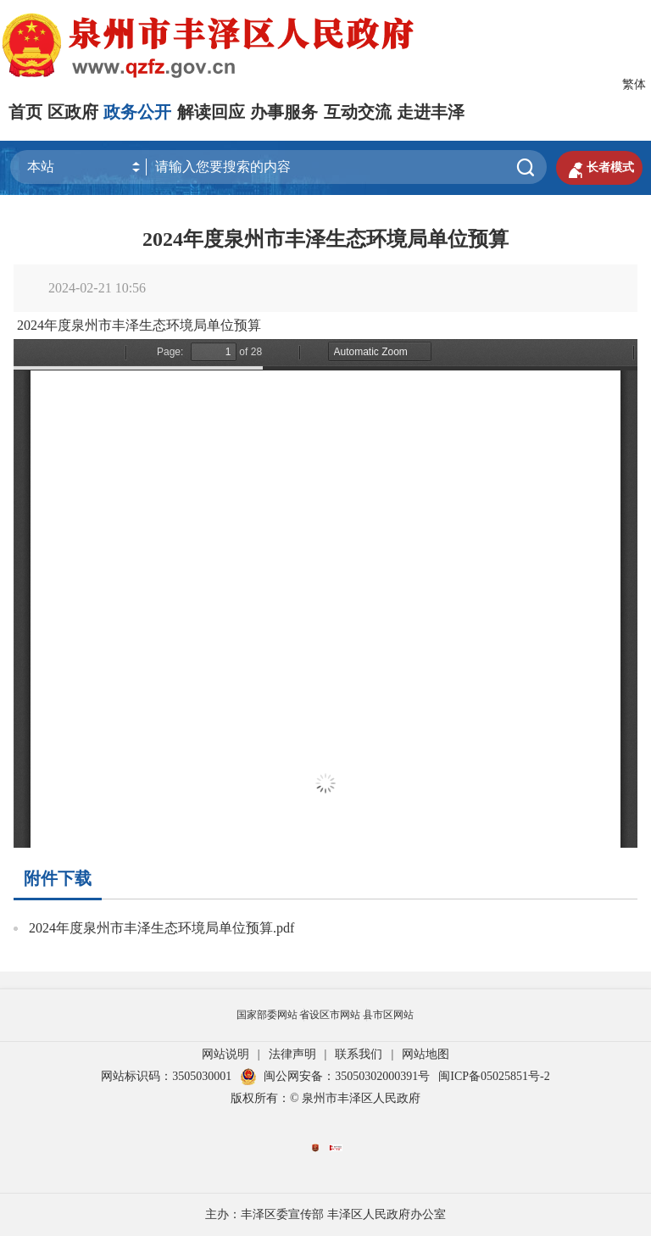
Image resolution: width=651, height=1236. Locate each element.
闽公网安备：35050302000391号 (335, 1076)
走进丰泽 (431, 112)
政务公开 (137, 112)
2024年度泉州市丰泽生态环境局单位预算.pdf (161, 928)
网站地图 (425, 1054)
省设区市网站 (329, 1015)
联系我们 (358, 1054)
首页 (25, 112)
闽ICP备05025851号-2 (493, 1076)
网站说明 (225, 1054)
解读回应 (211, 112)
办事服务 (284, 112)
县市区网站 (388, 1015)
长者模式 (599, 168)
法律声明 (292, 1054)
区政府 (72, 112)
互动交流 (358, 112)
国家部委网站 (267, 1015)
